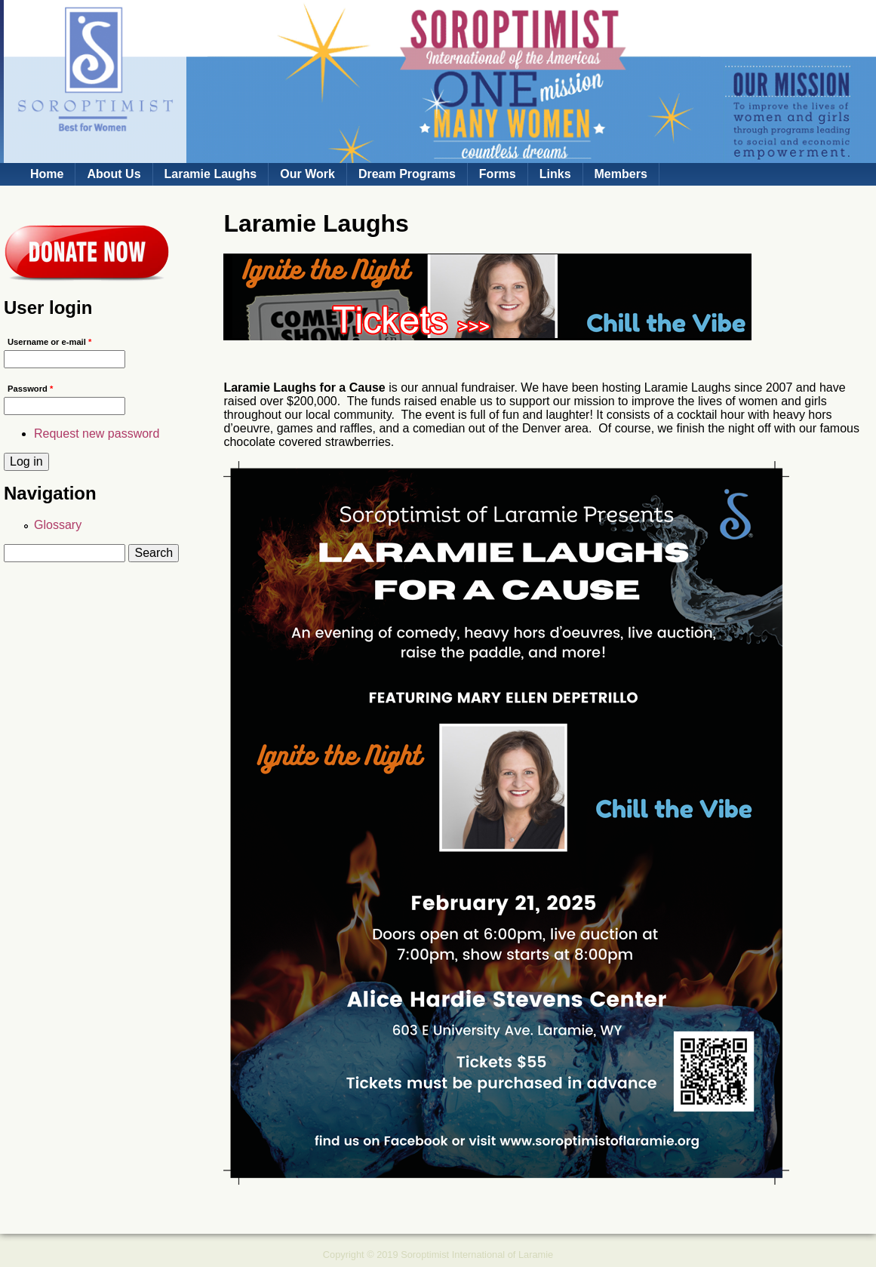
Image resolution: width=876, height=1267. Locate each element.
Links (555, 174)
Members (621, 174)
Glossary (57, 524)
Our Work (307, 174)
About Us (113, 174)
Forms (497, 174)
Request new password (96, 433)
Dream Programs (407, 174)
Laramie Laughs (210, 174)
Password (30, 388)
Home (46, 174)
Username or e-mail (49, 341)
